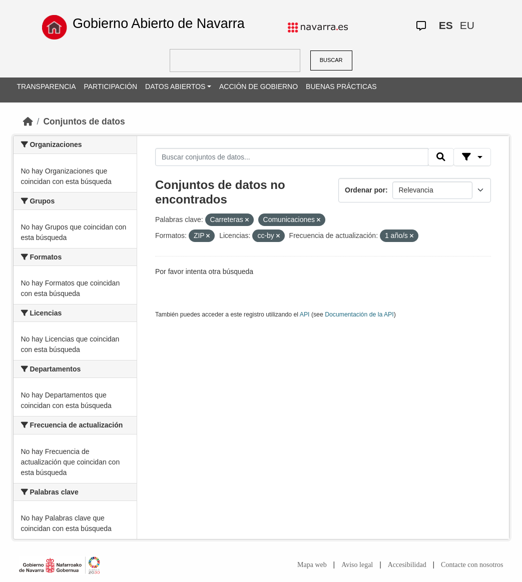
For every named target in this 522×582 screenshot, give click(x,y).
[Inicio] (28, 121)
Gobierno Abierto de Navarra (159, 23)
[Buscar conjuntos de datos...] (291, 157)
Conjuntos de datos (84, 121)
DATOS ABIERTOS (175, 86)
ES (446, 25)
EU (467, 25)
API (305, 314)
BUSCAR (331, 60)
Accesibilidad (407, 564)
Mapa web (312, 564)
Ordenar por (365, 190)
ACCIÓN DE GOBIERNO (258, 86)
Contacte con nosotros (472, 564)
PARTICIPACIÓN (110, 86)
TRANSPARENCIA (46, 86)
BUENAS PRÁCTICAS (341, 86)
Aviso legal (357, 564)
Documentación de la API (359, 314)
